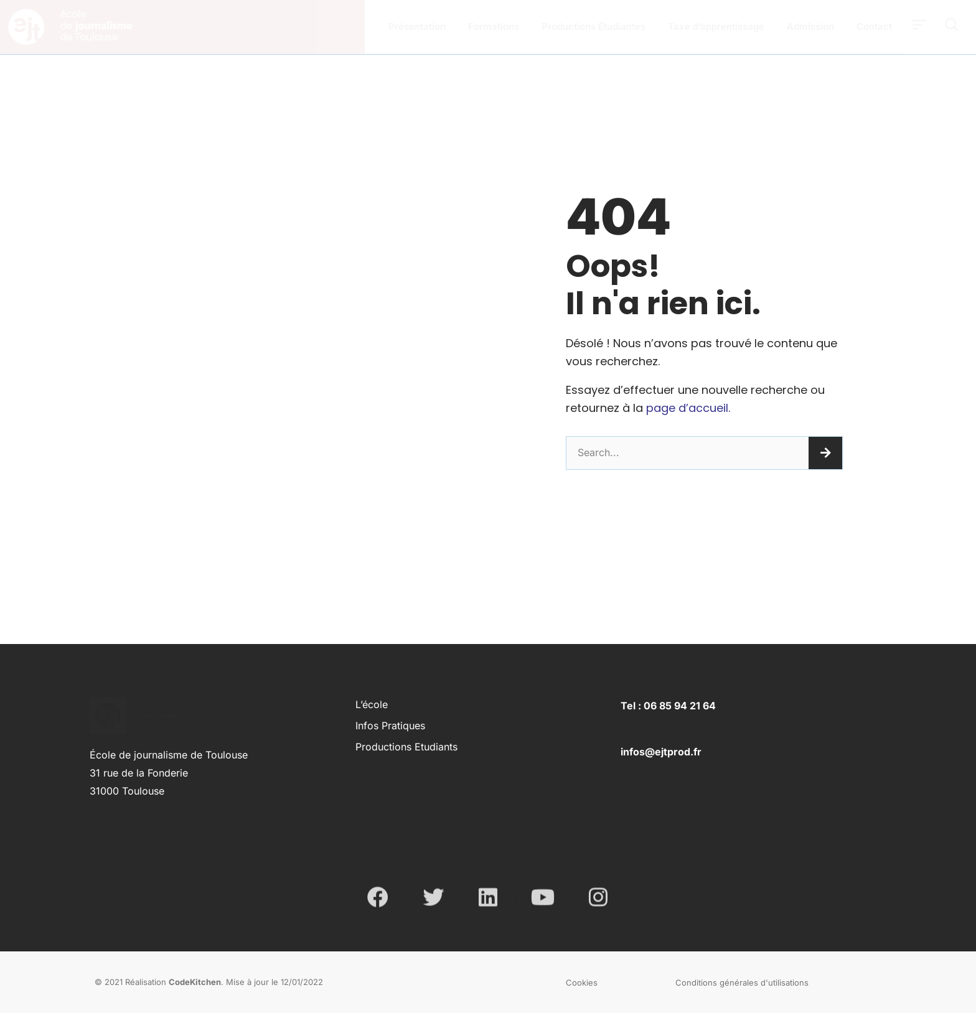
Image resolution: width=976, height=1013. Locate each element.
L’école (371, 704)
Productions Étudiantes (593, 26)
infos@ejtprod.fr (661, 751)
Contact (874, 26)
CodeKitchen (195, 982)
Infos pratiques (390, 725)
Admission (810, 26)
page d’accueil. (688, 408)
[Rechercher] (825, 453)
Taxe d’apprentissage (716, 26)
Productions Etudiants (406, 746)
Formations (493, 26)
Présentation (417, 26)
